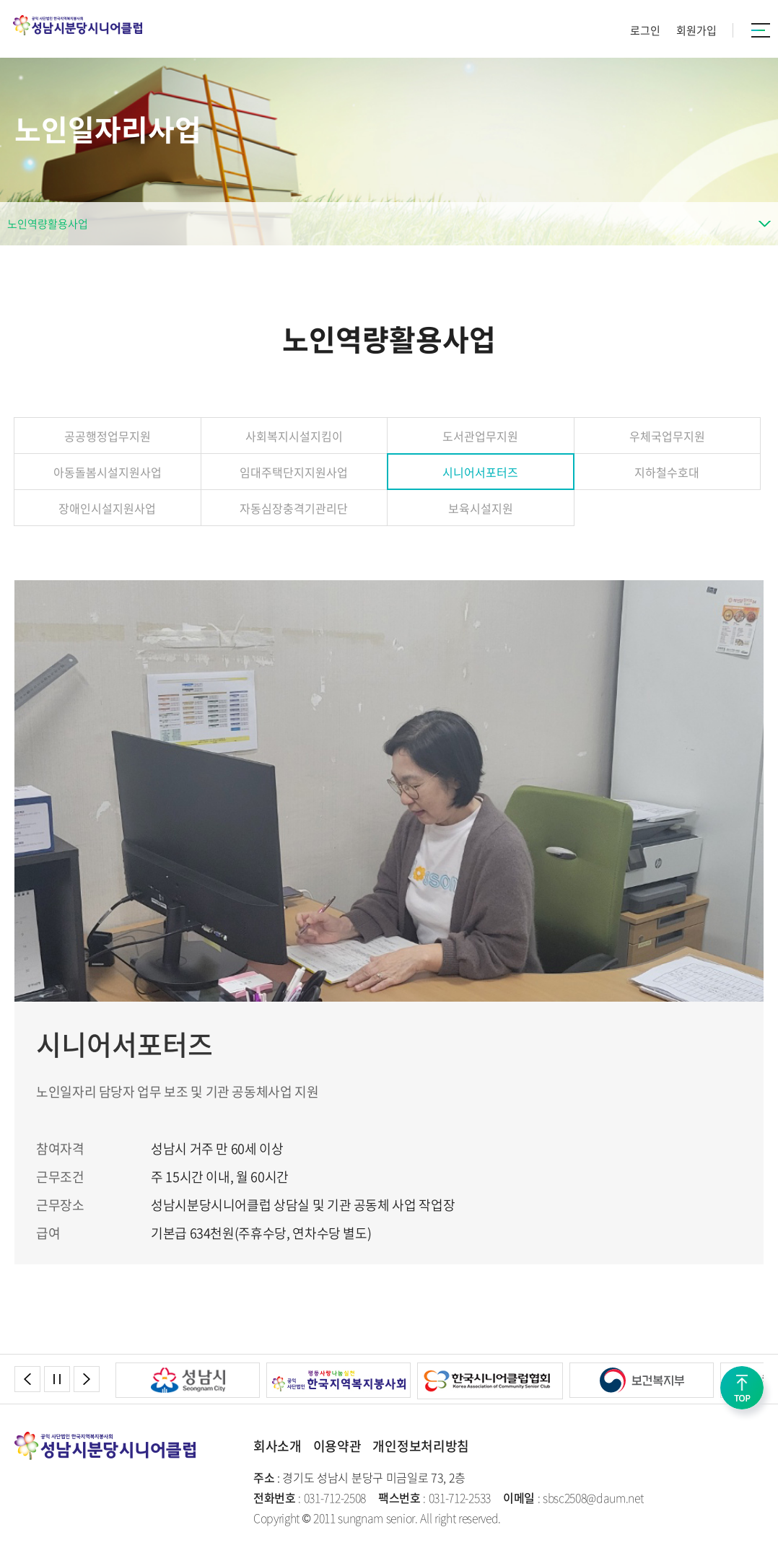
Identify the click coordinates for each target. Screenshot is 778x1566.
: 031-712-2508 (309, 1497)
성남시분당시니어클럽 (77, 25)
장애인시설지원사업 (107, 508)
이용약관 (337, 1446)
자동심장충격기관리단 (294, 508)
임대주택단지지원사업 (294, 472)
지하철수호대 (666, 472)
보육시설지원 (480, 508)
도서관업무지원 (480, 436)
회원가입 (696, 30)
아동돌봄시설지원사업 (107, 472)
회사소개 (277, 1446)
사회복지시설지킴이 (294, 436)
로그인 (645, 30)
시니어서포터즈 (480, 472)
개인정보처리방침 (420, 1446)
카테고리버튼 (761, 30)
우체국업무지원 (667, 436)
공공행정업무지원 (107, 436)
